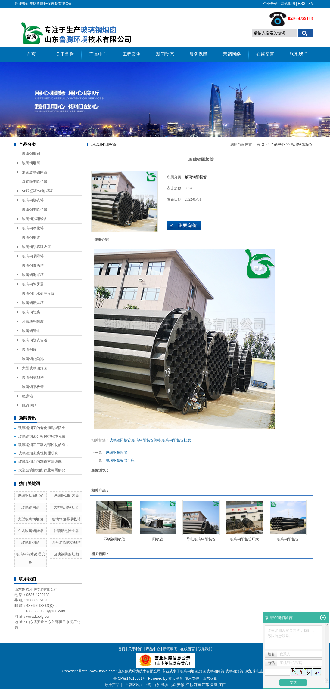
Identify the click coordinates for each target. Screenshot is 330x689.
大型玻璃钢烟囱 (34, 368)
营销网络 (232, 54)
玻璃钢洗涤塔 (33, 265)
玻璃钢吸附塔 (33, 256)
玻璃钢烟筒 (31, 163)
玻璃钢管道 (31, 331)
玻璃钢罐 (29, 349)
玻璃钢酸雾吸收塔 (36, 247)
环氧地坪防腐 (33, 321)
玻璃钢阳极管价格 (146, 440)
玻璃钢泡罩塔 (33, 275)
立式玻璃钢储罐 (30, 531)
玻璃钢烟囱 (31, 154)
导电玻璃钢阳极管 (201, 539)
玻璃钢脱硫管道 (34, 340)
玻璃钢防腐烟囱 (66, 554)
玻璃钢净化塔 (33, 228)
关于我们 (135, 649)
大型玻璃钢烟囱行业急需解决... (43, 470)
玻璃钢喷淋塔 (33, 303)
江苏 (205, 685)
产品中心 (98, 54)
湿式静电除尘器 (34, 182)
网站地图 (288, 4)
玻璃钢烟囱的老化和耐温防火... (43, 428)
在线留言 (265, 54)
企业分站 (270, 4)
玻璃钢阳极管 (33, 387)
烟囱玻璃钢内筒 (34, 172)
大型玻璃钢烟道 (66, 507)
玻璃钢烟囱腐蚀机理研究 (38, 453)
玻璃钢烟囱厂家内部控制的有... (43, 445)
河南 (197, 685)
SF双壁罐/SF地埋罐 (37, 191)
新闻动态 (165, 54)
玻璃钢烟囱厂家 (30, 496)
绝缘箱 (27, 396)
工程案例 (132, 54)
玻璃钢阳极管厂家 (120, 460)
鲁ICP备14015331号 (129, 678)
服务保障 (198, 54)
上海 (147, 685)
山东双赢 (210, 678)
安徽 (180, 685)
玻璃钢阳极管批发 (176, 440)
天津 (213, 685)
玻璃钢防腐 (31, 312)
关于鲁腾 (65, 54)
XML (312, 4)
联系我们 (299, 54)
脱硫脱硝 (29, 405)
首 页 (261, 144)
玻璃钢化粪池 (33, 359)
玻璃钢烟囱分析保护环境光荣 (41, 436)
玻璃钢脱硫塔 (33, 200)
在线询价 (184, 225)
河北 (189, 685)
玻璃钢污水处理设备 (38, 293)
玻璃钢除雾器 (33, 284)
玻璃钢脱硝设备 (34, 219)
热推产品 (112, 685)
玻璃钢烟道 (31, 237)
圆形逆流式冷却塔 (66, 542)
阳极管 (157, 539)
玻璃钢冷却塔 (33, 377)
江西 (222, 685)
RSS (301, 4)
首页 (31, 54)
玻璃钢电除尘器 (34, 210)
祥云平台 (175, 678)
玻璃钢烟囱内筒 (66, 496)
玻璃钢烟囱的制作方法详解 (40, 462)
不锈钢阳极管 (114, 539)
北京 (172, 685)
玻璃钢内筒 (30, 507)
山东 (156, 685)
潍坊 (164, 685)
